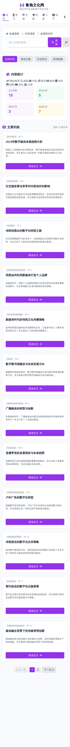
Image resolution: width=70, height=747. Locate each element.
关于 (55, 16)
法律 (28, 84)
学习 (15, 16)
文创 (25, 16)
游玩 (19, 84)
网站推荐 (13, 81)
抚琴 (42, 81)
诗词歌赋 (58, 59)
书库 (59, 81)
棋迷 (50, 81)
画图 (10, 84)
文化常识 (42, 59)
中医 (33, 81)
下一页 (49, 669)
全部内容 (10, 59)
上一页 (21, 669)
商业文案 (26, 59)
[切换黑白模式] (65, 17)
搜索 (55, 42)
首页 (5, 16)
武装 (35, 16)
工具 (45, 16)
